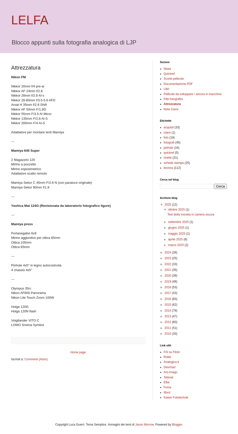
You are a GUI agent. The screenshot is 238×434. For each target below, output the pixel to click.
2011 (168, 328)
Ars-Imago (170, 372)
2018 (168, 287)
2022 (168, 264)
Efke (167, 382)
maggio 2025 (177, 233)
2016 (168, 299)
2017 (168, 293)
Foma (167, 387)
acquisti (169, 127)
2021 (168, 270)
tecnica (168, 168)
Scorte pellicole (174, 78)
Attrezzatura (172, 104)
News (167, 69)
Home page (78, 352)
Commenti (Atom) (36, 359)
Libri (166, 89)
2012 (168, 322)
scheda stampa (174, 163)
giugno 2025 (176, 227)
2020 (168, 275)
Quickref (169, 73)
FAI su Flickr (172, 352)
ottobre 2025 (177, 209)
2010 (168, 333)
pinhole (168, 147)
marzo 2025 (176, 245)
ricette (168, 157)
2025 (168, 204)
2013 (168, 316)
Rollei (167, 357)
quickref (169, 152)
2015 (168, 304)
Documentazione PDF (178, 84)
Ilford (167, 392)
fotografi (169, 142)
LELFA (29, 20)
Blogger (177, 424)
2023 (168, 258)
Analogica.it (171, 362)
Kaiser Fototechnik (176, 397)
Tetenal (168, 377)
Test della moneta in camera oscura (190, 214)
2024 (168, 252)
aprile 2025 (176, 239)
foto (166, 137)
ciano (167, 132)
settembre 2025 (179, 222)
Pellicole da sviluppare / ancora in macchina (192, 94)
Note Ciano (171, 109)
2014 (168, 310)
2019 (168, 281)
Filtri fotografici (173, 99)
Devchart (170, 367)
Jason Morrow (144, 424)
